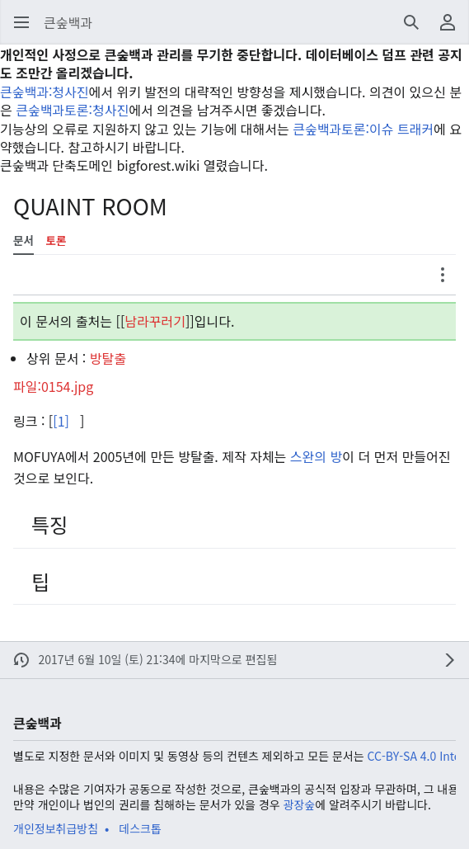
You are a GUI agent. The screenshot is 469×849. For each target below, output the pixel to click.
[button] (21, 22)
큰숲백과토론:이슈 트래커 (363, 129)
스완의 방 (316, 456)
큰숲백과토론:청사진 (72, 110)
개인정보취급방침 (55, 828)
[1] (61, 421)
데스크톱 (140, 828)
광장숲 (300, 804)
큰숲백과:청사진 (44, 91)
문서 (23, 240)
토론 (56, 240)
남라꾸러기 (154, 321)
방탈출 (108, 358)
